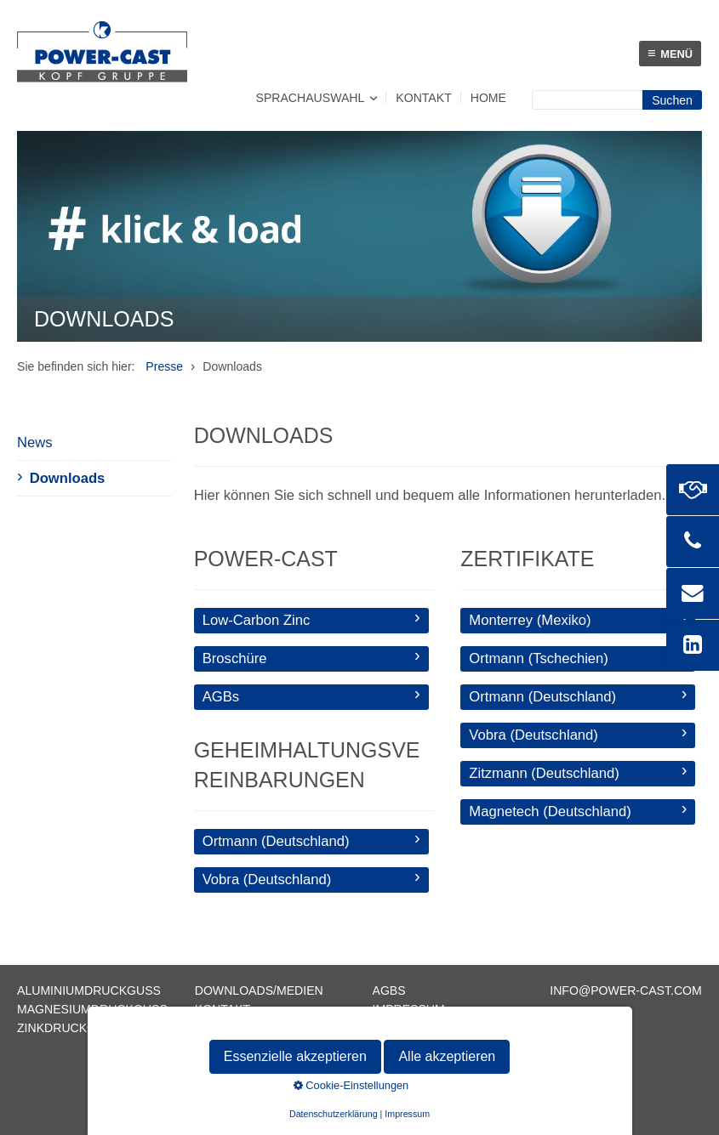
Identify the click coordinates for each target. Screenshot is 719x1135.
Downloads (68, 478)
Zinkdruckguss (69, 1028)
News (35, 442)
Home (488, 98)
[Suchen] (672, 100)
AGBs (389, 990)
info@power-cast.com (626, 990)
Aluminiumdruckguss (89, 990)
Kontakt (423, 98)
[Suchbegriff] (587, 100)
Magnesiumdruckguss (92, 1009)
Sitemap (221, 1028)
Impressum (409, 1009)
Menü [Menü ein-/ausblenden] (670, 53)
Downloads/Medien (259, 990)
